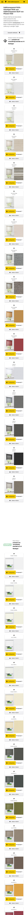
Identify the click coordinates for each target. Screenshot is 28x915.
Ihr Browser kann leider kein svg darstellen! (14, 48)
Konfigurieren (16, 22)
